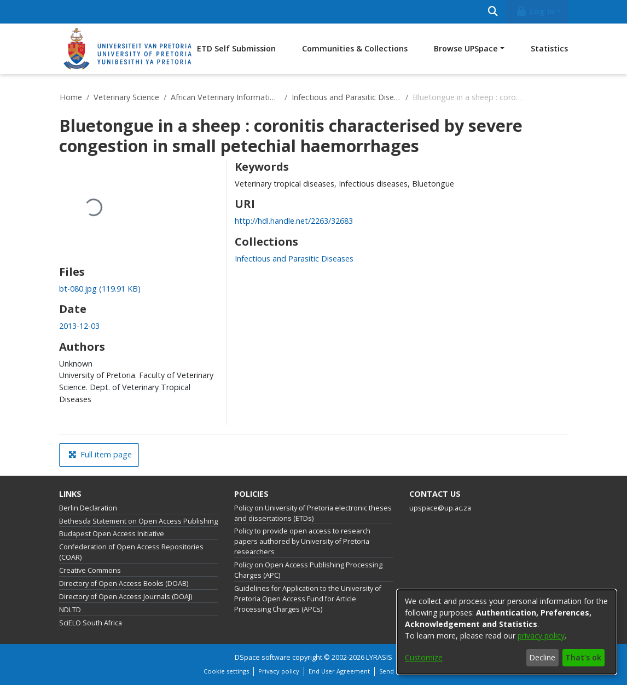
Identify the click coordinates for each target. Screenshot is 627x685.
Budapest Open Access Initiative (111, 533)
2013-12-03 (79, 326)
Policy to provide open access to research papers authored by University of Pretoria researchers (302, 541)
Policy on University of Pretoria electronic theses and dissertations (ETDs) (313, 513)
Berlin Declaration (88, 508)
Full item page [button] (100, 454)
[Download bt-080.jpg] (100, 288)
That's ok (583, 657)
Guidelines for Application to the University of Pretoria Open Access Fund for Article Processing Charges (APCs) (307, 599)
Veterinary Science (126, 97)
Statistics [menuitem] (549, 48)
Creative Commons (90, 570)
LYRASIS (379, 657)
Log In (535, 11)
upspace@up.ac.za (440, 508)
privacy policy (541, 635)
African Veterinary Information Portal (225, 97)
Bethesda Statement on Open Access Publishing (138, 521)
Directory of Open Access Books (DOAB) (123, 583)
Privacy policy (278, 671)
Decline (542, 657)
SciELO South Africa (90, 623)
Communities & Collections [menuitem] (355, 48)
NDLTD (70, 609)
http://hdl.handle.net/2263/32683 (294, 221)
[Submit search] (492, 12)
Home (71, 97)
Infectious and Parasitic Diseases (346, 97)
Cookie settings (226, 671)
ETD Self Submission (236, 48)
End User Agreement (339, 671)
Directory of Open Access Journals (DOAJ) (125, 596)
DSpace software (263, 657)
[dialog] (506, 632)
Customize (424, 657)
